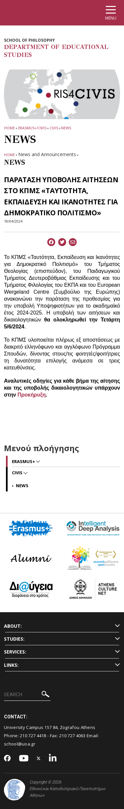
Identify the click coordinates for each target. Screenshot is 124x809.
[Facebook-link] (7, 758)
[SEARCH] (27, 695)
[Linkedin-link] (53, 758)
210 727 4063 (72, 736)
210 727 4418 (33, 736)
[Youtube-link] (24, 758)
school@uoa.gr (19, 744)
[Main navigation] (111, 12)
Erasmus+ (24, 461)
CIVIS (54, 127)
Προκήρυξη (32, 395)
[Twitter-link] (38, 758)
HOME (9, 127)
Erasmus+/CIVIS (32, 127)
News (66, 127)
